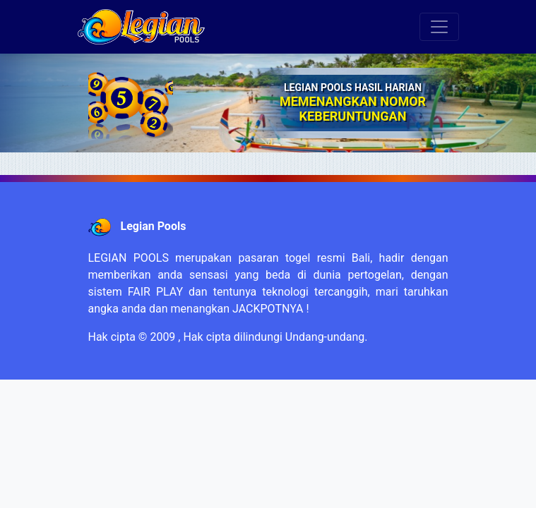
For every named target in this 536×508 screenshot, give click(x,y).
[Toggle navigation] (439, 27)
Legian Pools (153, 226)
